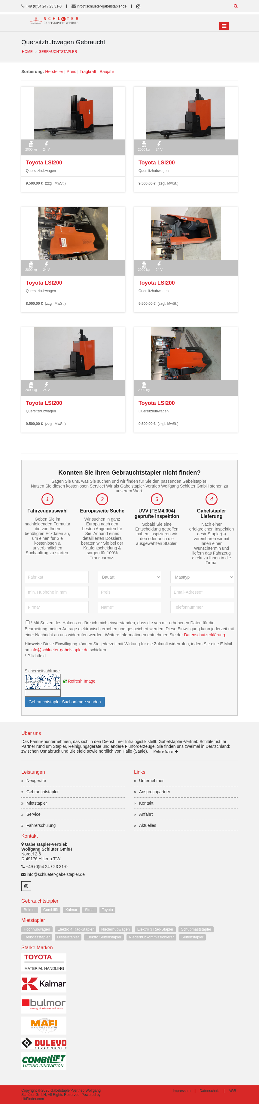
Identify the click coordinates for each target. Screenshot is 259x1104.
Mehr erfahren (166, 751)
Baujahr (107, 71)
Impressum (181, 1091)
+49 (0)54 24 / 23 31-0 (44, 6)
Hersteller (54, 71)
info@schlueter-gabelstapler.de (102, 6)
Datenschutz (210, 1091)
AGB (232, 1091)
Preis (71, 71)
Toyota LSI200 (44, 163)
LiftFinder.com (32, 1099)
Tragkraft (88, 71)
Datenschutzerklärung (204, 634)
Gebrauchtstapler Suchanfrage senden (65, 701)
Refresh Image (82, 681)
